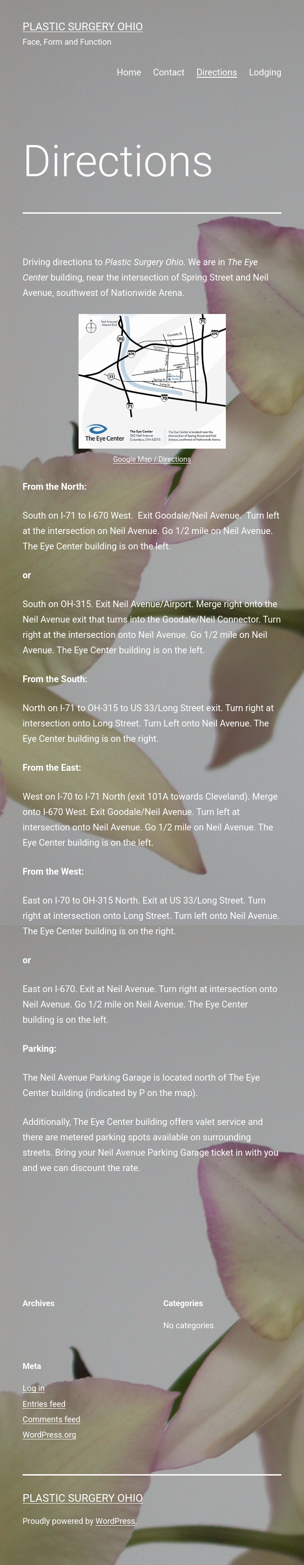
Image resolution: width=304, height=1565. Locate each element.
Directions (216, 72)
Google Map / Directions (152, 459)
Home (129, 72)
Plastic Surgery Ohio (83, 26)
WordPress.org (49, 1434)
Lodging (265, 72)
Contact (169, 72)
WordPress (115, 1521)
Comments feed (51, 1419)
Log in (34, 1388)
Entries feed (44, 1404)
